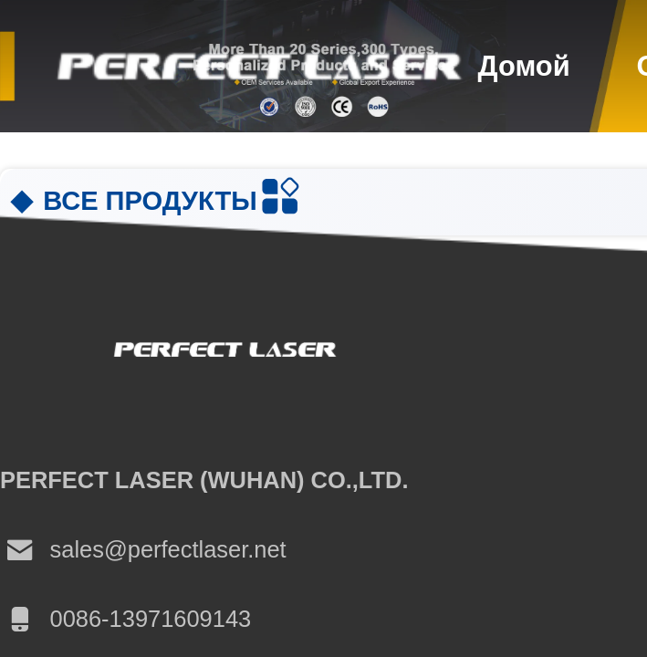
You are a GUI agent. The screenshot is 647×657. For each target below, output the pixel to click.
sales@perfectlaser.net (143, 550)
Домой (524, 66)
